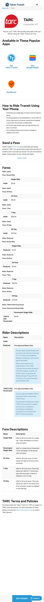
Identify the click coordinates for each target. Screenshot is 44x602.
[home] (14, 4)
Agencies (5, 8)
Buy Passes (22, 598)
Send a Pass (16, 147)
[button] (37, 5)
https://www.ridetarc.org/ (24, 510)
